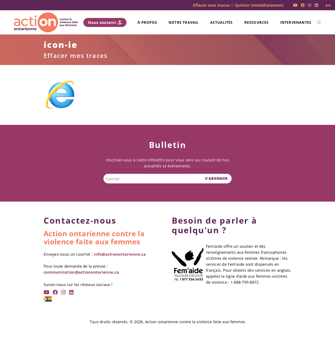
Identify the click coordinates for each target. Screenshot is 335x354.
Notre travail (184, 22)
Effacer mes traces (211, 5)
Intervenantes (295, 22)
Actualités (221, 22)
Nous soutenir (105, 22)
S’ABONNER (216, 178)
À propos (147, 22)
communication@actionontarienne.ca (81, 272)
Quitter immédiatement (259, 5)
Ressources (256, 22)
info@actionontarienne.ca (119, 254)
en (328, 5)
